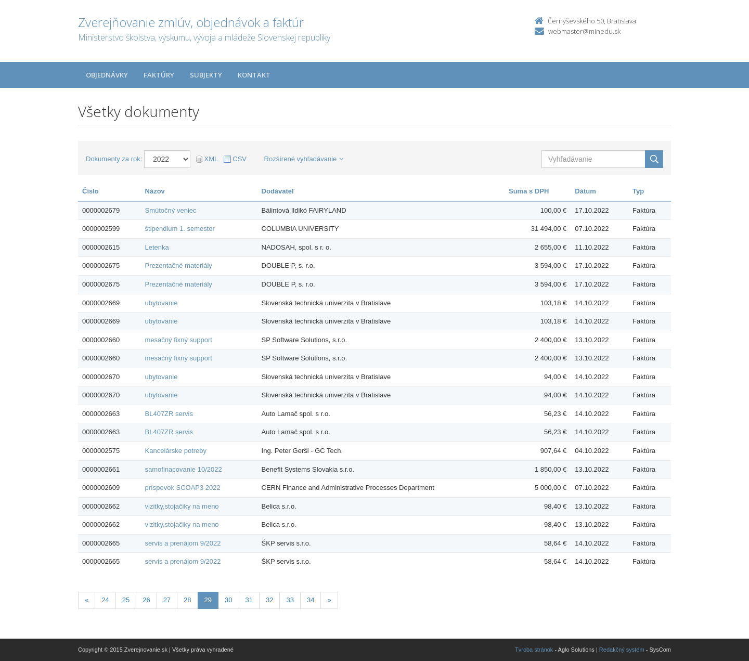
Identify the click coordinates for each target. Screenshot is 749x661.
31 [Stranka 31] (249, 600)
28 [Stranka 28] (187, 600)
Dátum (585, 191)
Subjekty (206, 75)
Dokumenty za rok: (114, 159)
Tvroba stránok (534, 649)
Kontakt (254, 75)
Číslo (90, 191)
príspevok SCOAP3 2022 (183, 487)
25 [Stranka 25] (126, 600)
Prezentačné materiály (178, 265)
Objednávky (107, 75)
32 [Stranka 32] (269, 600)
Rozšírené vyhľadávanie (304, 159)
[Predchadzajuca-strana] (86, 600)
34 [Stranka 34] (310, 600)
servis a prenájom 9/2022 (183, 543)
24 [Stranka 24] (105, 600)
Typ (638, 191)
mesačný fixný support (178, 340)
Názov (155, 191)
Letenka (157, 247)
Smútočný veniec (171, 210)
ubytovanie (161, 303)
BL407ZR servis (169, 414)
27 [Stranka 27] (167, 600)
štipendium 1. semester (180, 228)
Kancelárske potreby (176, 451)
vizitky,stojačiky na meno (182, 506)
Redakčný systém (621, 649)
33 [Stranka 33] (289, 600)
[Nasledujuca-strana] (329, 600)
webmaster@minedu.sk (584, 31)
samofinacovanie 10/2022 (183, 469)
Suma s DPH (529, 191)
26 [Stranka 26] (146, 600)
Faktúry (159, 75)
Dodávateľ (278, 191)
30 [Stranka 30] (228, 600)
